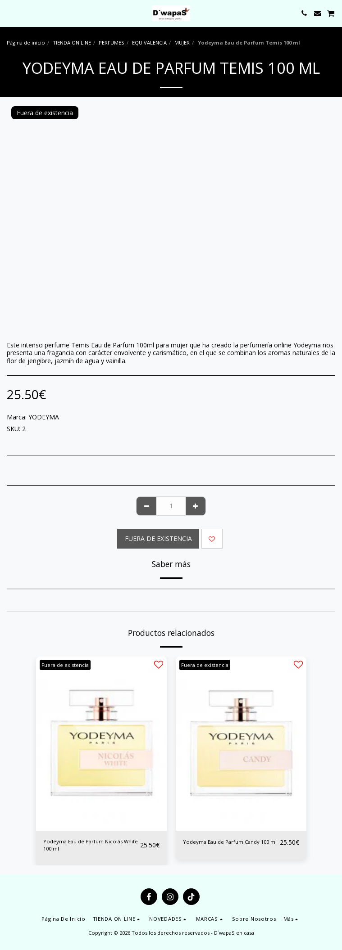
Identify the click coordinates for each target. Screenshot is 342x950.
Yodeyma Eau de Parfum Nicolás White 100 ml (90, 845)
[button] (10, 13)
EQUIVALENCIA (149, 42)
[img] (101, 744)
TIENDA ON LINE (72, 42)
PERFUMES (111, 42)
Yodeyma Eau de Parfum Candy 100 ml (230, 841)
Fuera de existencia (158, 538)
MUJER (182, 42)
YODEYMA (43, 417)
